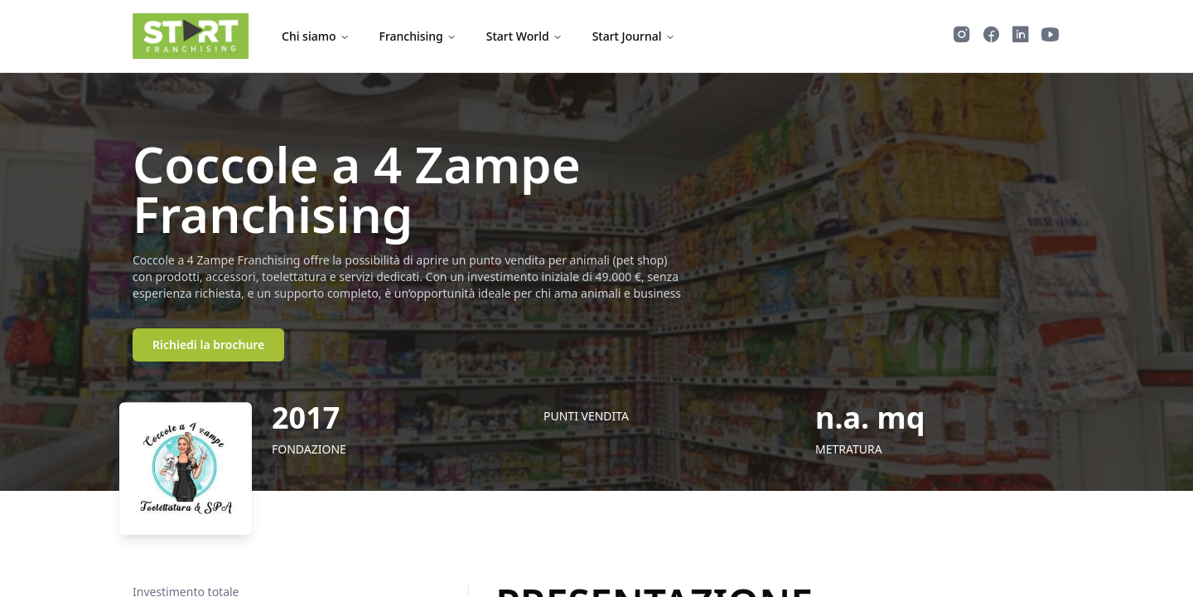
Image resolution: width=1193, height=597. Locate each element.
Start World (524, 36)
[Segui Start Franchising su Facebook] (991, 36)
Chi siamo (316, 36)
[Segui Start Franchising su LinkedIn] (1021, 36)
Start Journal (633, 36)
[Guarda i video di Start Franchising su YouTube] (1050, 36)
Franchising (417, 36)
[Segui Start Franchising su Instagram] (962, 36)
